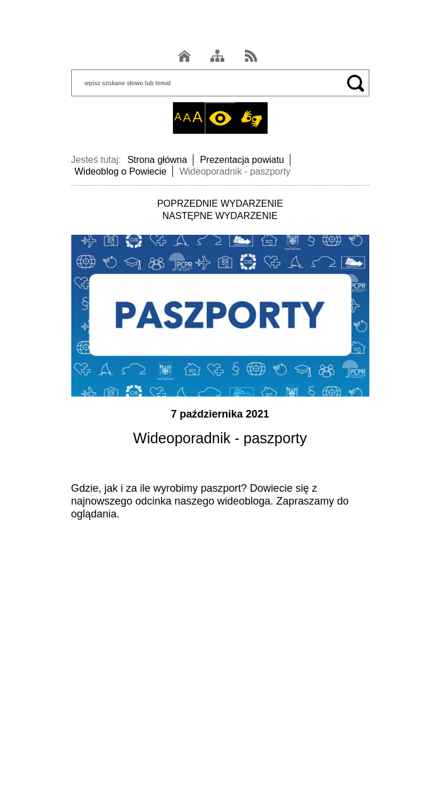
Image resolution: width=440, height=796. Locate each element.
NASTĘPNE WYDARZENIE (220, 216)
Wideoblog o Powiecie (121, 171)
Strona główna (157, 160)
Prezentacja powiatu (242, 160)
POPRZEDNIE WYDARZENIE (220, 203)
